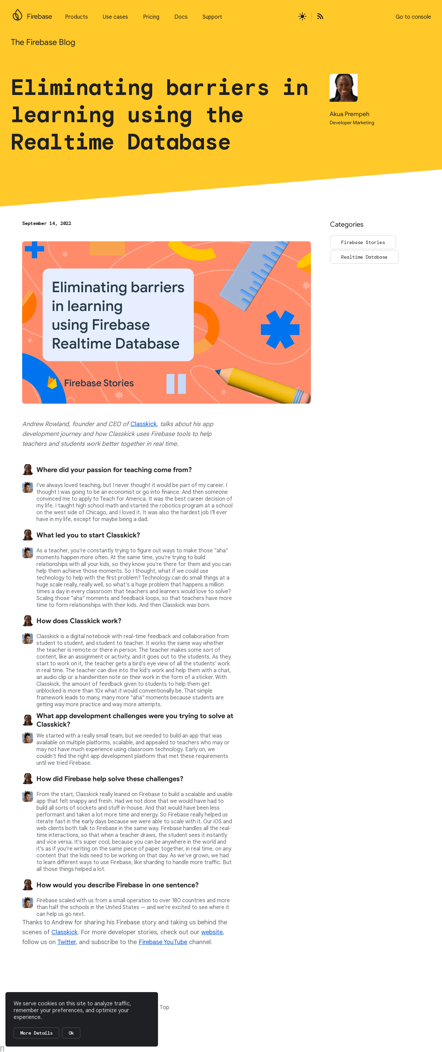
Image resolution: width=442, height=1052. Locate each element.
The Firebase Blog (43, 42)
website (212, 932)
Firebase (39, 16)
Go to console (413, 17)
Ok (71, 1033)
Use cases (115, 17)
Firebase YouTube (163, 942)
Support (212, 17)
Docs (181, 17)
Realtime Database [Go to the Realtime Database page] (364, 257)
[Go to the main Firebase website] (17, 12)
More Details (36, 1033)
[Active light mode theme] (302, 17)
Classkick (143, 424)
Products (76, 17)
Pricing (151, 17)
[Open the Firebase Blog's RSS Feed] (318, 17)
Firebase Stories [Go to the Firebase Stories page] (363, 242)
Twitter (66, 942)
